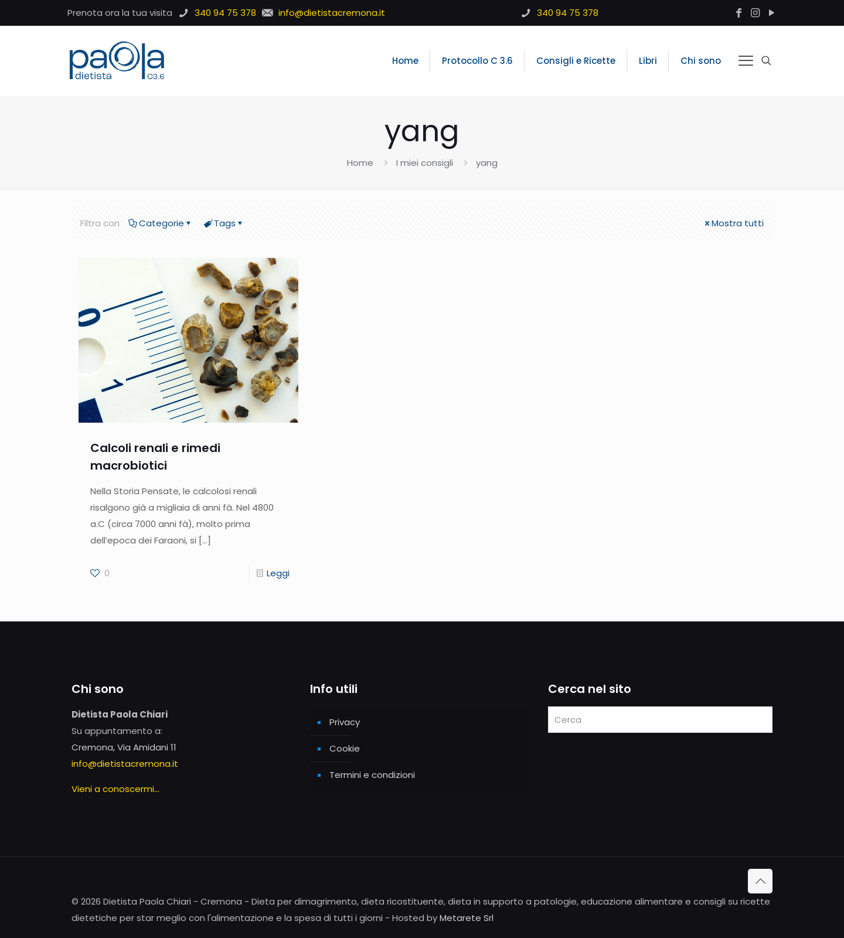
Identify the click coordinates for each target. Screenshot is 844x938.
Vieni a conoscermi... (115, 789)
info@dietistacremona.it (125, 763)
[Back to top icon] (760, 881)
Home (360, 163)
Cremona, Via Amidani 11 (124, 747)
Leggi (278, 573)
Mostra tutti (733, 223)
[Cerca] (660, 719)
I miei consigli (424, 163)
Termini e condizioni (372, 775)
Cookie (344, 748)
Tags (223, 223)
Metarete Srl (467, 918)
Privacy (344, 722)
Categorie (160, 223)
